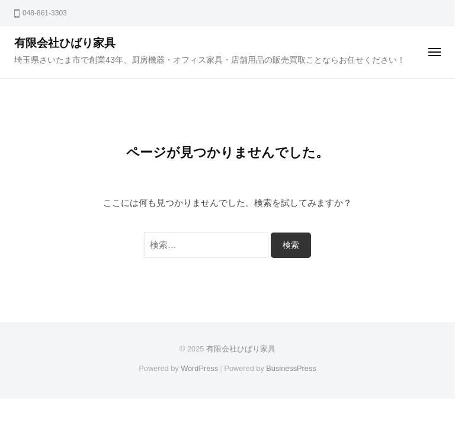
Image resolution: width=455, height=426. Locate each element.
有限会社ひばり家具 (65, 43)
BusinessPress (291, 368)
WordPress (199, 368)
